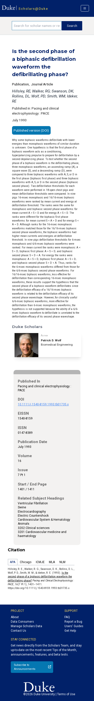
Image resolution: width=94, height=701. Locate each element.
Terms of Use (66, 694)
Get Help (70, 630)
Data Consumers (22, 621)
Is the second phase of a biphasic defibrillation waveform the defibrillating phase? (40, 576)
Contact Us (18, 630)
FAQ (67, 617)
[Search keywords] (37, 25)
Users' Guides (73, 626)
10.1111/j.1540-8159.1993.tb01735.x (43, 404)
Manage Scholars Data (26, 626)
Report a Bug (73, 621)
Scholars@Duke (33, 9)
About (15, 617)
